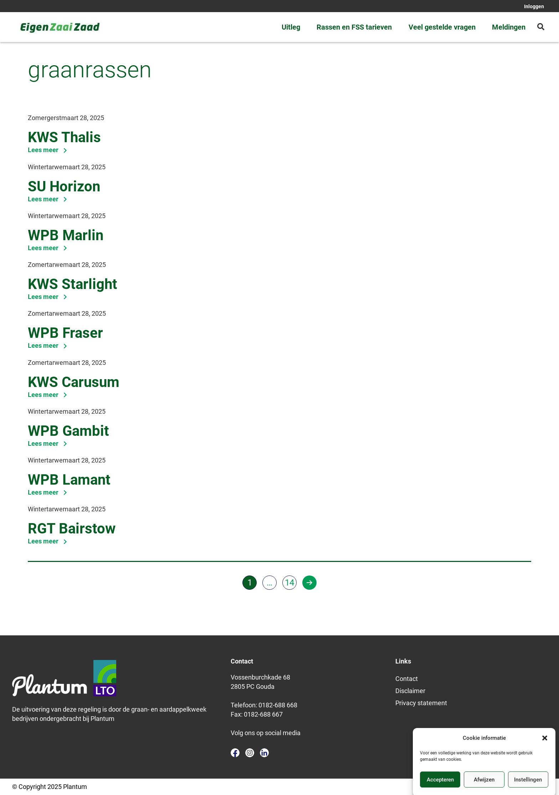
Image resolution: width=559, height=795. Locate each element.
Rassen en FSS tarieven (354, 27)
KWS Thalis (64, 137)
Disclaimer (410, 691)
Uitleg (291, 27)
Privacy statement (421, 703)
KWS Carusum (73, 382)
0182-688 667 (263, 714)
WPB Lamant (69, 479)
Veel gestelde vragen (442, 27)
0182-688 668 (277, 705)
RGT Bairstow (72, 528)
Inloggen (534, 6)
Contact (406, 678)
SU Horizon (64, 186)
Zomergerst (44, 118)
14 (289, 583)
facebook (235, 752)
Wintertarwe (45, 167)
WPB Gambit (68, 431)
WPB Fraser (65, 333)
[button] (544, 746)
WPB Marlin (65, 235)
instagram (249, 752)
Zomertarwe (45, 264)
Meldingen (508, 27)
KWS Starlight (72, 284)
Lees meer (48, 150)
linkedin (264, 752)
